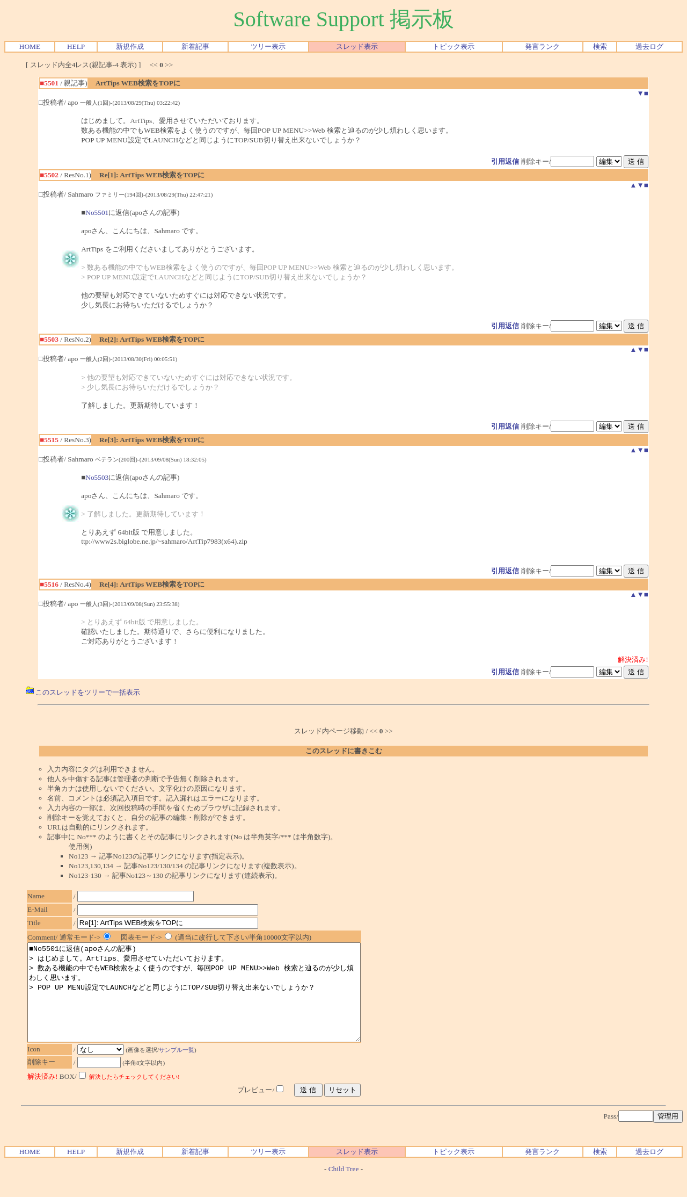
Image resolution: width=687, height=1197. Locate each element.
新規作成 (130, 46)
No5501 (96, 212)
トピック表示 (453, 46)
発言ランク (542, 46)
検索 (600, 46)
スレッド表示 (357, 46)
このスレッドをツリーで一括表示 (83, 692)
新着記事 (195, 46)
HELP (76, 46)
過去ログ (649, 46)
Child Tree (343, 1188)
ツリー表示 (268, 46)
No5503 (96, 477)
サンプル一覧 (182, 1069)
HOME (29, 46)
